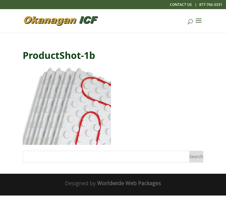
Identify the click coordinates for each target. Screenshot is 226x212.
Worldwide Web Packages (129, 183)
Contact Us (181, 4)
